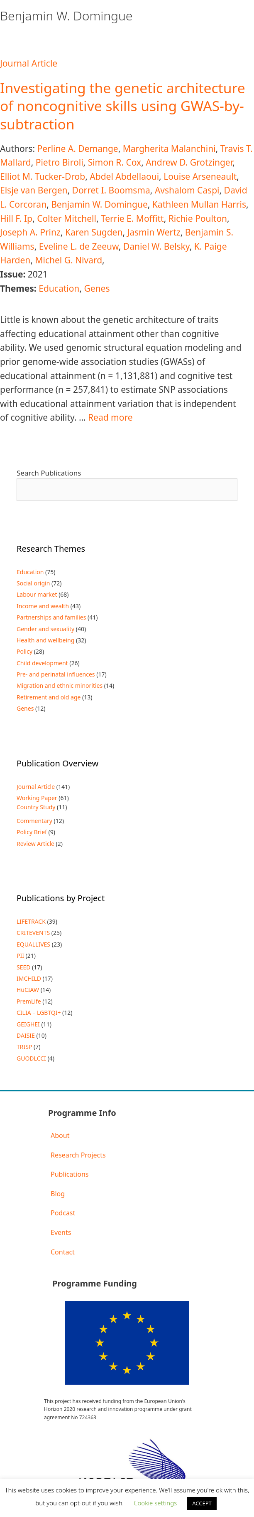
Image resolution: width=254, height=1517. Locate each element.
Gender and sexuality (45, 629)
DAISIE (26, 1035)
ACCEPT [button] (202, 1503)
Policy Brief (32, 832)
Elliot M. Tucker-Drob (42, 176)
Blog (58, 1193)
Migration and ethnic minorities (60, 685)
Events (61, 1232)
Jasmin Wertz (154, 232)
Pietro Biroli (59, 162)
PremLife (29, 1001)
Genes (97, 288)
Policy (24, 651)
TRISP (24, 1047)
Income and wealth (43, 606)
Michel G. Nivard (68, 260)
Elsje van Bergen (33, 190)
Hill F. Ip (16, 218)
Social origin (33, 583)
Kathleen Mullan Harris (199, 204)
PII (20, 955)
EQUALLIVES (33, 944)
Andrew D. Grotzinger (189, 162)
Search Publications (49, 473)
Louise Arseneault (200, 176)
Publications (69, 1174)
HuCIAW (28, 990)
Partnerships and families (51, 617)
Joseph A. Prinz (30, 232)
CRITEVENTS (33, 933)
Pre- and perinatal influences (56, 674)
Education (59, 288)
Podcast (63, 1212)
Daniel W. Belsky (156, 246)
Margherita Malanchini (169, 148)
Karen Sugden (93, 232)
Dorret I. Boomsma (111, 190)
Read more (110, 417)
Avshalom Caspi (187, 190)
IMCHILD (29, 978)
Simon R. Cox (115, 162)
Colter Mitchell (66, 218)
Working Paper (37, 798)
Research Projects (78, 1155)
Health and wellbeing (45, 640)
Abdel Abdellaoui (124, 176)
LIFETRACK (31, 921)
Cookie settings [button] (155, 1503)
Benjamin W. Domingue (99, 204)
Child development (42, 663)
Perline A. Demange (77, 148)
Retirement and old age (49, 697)
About (60, 1135)
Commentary (34, 821)
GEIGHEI (28, 1024)
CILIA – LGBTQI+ (39, 1012)
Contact (63, 1252)
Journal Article (28, 63)
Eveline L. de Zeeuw (79, 246)
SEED (23, 967)
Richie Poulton (198, 218)
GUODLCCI (31, 1058)
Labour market (37, 594)
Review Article (35, 844)
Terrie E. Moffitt (132, 218)
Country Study (36, 807)
